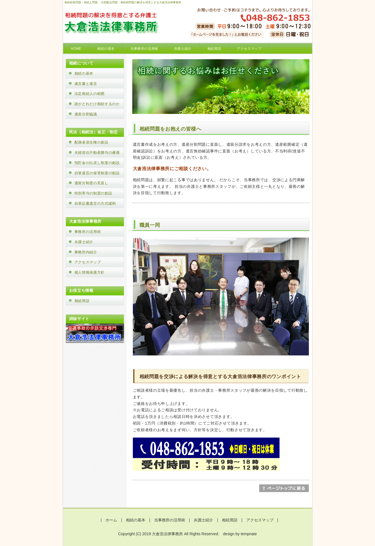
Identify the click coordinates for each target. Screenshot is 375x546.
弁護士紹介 (183, 49)
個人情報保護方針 (89, 272)
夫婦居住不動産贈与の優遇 (97, 152)
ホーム (111, 520)
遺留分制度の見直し (91, 183)
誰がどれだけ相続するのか (97, 104)
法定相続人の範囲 (89, 94)
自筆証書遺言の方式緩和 (95, 203)
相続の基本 (106, 49)
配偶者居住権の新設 (91, 142)
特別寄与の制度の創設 (93, 193)
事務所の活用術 (87, 232)
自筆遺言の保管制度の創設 (97, 173)
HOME (76, 49)
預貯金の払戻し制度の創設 (97, 163)
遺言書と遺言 (85, 84)
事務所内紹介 (85, 252)
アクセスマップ (249, 49)
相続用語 (214, 49)
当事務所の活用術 (144, 49)
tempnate (249, 534)
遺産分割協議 (85, 114)
